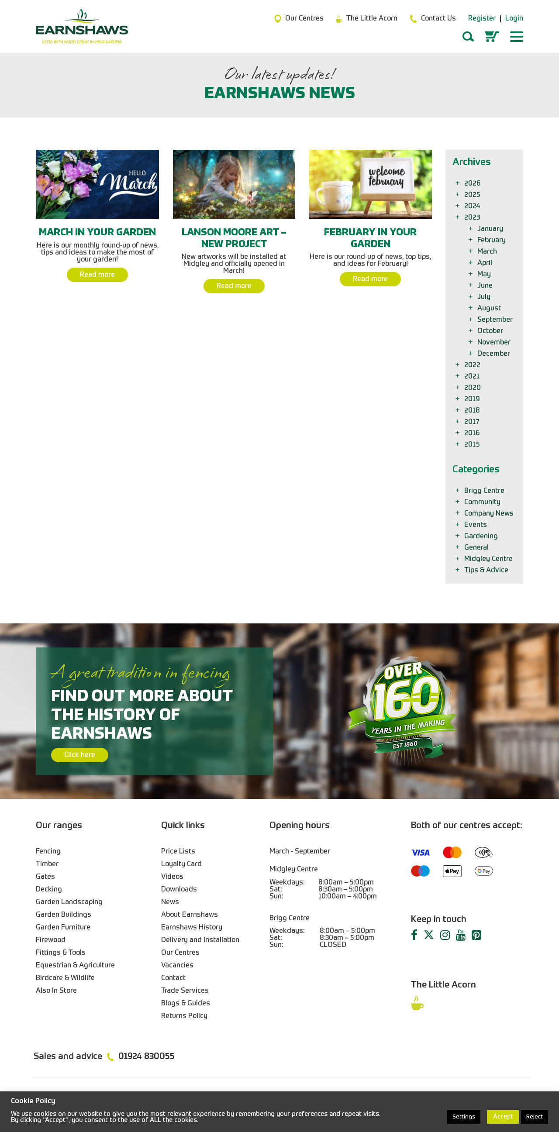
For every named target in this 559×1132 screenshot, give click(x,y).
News (170, 902)
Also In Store (56, 990)
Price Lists (178, 851)
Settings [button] (463, 1117)
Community (483, 502)
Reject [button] (534, 1117)
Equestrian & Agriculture (75, 965)
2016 (473, 433)
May (485, 274)
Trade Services (185, 990)
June (486, 285)
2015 (473, 444)
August (490, 308)
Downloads (179, 889)
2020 (473, 388)
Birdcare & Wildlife (65, 978)
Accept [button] (503, 1117)
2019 (473, 399)
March (488, 251)
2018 (473, 410)
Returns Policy (184, 1016)
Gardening (482, 536)
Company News (490, 513)
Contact (173, 978)
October (491, 331)
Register (482, 18)
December (494, 354)
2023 (473, 217)
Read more (97, 275)
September (496, 320)
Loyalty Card (181, 864)
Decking (49, 889)
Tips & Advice (487, 570)
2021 (473, 376)
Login (514, 18)
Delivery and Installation (200, 940)
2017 (472, 422)
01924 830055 (146, 1057)
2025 (473, 195)
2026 (473, 183)
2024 (473, 206)
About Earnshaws (189, 915)
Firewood (51, 940)
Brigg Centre (485, 491)
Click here (79, 755)
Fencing (48, 851)
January (491, 229)
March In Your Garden (97, 232)
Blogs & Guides (185, 1003)
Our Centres (180, 953)
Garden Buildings (63, 915)
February (492, 240)
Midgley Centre (489, 559)
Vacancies (177, 965)
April (485, 263)
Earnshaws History (191, 927)
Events (476, 525)
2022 (473, 365)
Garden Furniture (63, 927)
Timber (47, 864)
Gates (45, 877)
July (484, 297)
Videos (172, 877)
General (477, 547)
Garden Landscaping (69, 902)
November (495, 342)
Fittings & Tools (61, 953)
